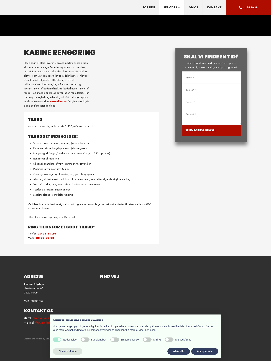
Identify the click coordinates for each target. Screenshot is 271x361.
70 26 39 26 (47, 234)
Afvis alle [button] (178, 351)
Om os (193, 7)
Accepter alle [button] (205, 351)
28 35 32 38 (45, 238)
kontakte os (58, 101)
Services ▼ (171, 7)
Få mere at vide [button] (67, 351)
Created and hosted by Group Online (41, 338)
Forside (149, 7)
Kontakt (214, 7)
